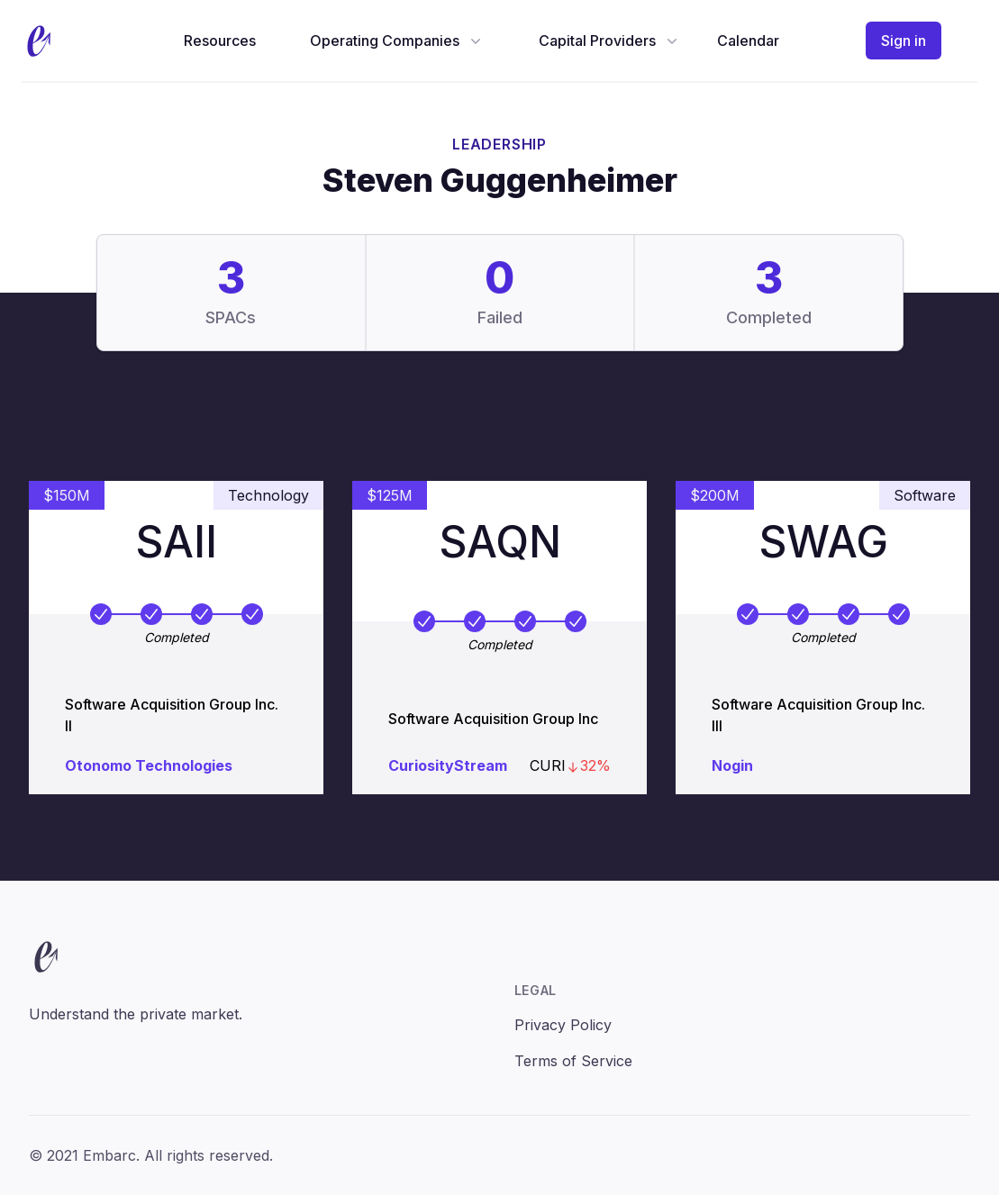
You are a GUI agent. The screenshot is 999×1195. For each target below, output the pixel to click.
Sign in (903, 41)
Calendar (748, 41)
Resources (220, 41)
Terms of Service (573, 1061)
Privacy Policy (563, 1025)
